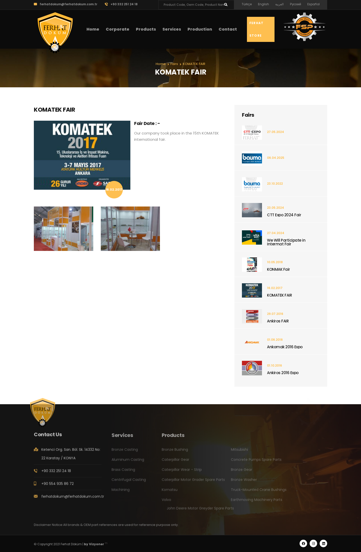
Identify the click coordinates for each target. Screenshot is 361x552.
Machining (121, 492)
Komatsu (169, 492)
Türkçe (247, 4)
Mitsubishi (239, 452)
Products (146, 29)
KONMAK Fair (278, 269)
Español (313, 4)
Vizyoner (96, 544)
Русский (295, 4)
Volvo (166, 502)
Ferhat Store (256, 29)
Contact (228, 29)
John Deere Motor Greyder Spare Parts (200, 510)
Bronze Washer (244, 482)
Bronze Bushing (175, 452)
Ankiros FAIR (278, 321)
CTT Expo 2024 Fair (284, 215)
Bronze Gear (241, 472)
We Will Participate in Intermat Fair (286, 242)
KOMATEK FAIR (279, 295)
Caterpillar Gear (175, 462)
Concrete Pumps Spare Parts (256, 462)
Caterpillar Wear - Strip (182, 472)
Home (92, 29)
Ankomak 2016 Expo (285, 347)
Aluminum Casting (128, 462)
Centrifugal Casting (129, 482)
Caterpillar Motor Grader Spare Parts (193, 482)
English (263, 4)
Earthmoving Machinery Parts (256, 502)
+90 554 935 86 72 (57, 486)
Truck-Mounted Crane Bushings (259, 492)
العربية (279, 4)
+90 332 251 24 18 (121, 4)
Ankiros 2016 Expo (283, 373)
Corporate (117, 29)
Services (171, 29)
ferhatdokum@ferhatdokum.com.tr (65, 4)
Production (200, 29)
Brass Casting (123, 472)
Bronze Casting (125, 452)
